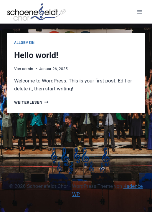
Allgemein (24, 43)
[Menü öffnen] (139, 11)
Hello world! (36, 55)
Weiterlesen (31, 102)
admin (27, 68)
